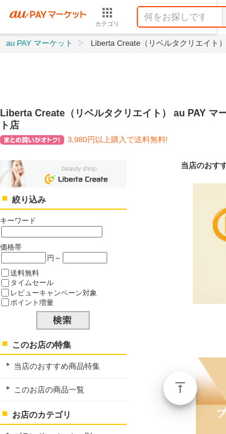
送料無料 (24, 273)
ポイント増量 (32, 302)
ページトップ (180, 388)
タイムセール (32, 282)
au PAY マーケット (39, 43)
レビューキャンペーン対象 (53, 293)
